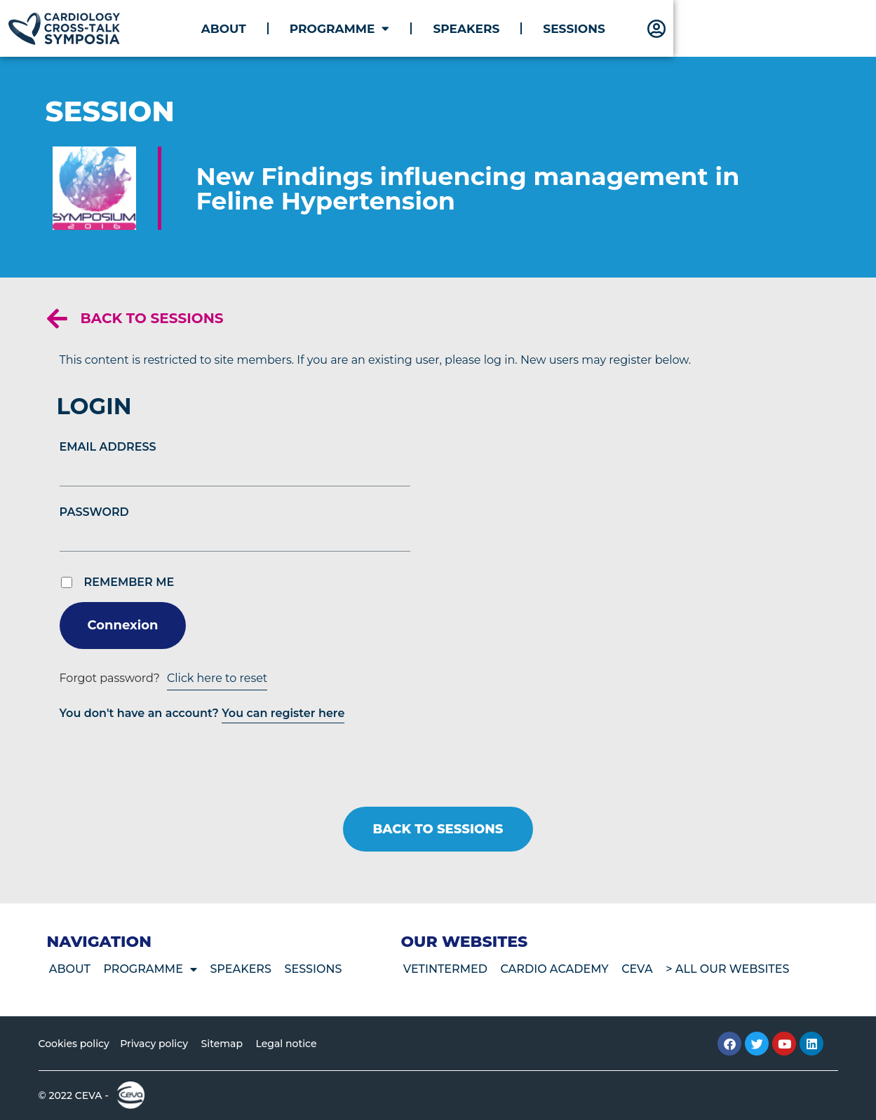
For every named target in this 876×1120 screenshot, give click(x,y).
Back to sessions (152, 318)
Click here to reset (217, 678)
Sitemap (225, 1043)
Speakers (631, 29)
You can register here (283, 713)
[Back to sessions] (57, 318)
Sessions (738, 29)
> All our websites (735, 969)
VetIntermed (446, 969)
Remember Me (129, 582)
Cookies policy (74, 1043)
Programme (504, 28)
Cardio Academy (558, 969)
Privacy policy (155, 1043)
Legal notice (292, 1043)
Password (94, 512)
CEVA (643, 969)
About (387, 29)
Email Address (108, 446)
